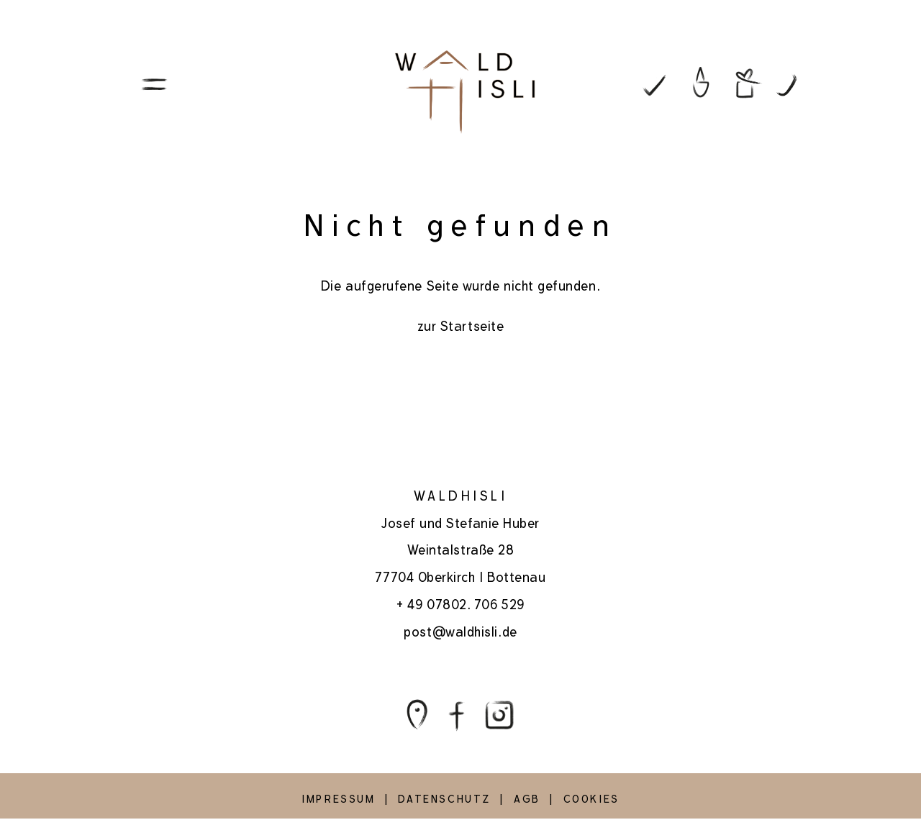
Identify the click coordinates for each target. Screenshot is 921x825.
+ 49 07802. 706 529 (460, 604)
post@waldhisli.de (460, 632)
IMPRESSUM (338, 799)
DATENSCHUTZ (444, 799)
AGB (527, 799)
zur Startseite (460, 326)
